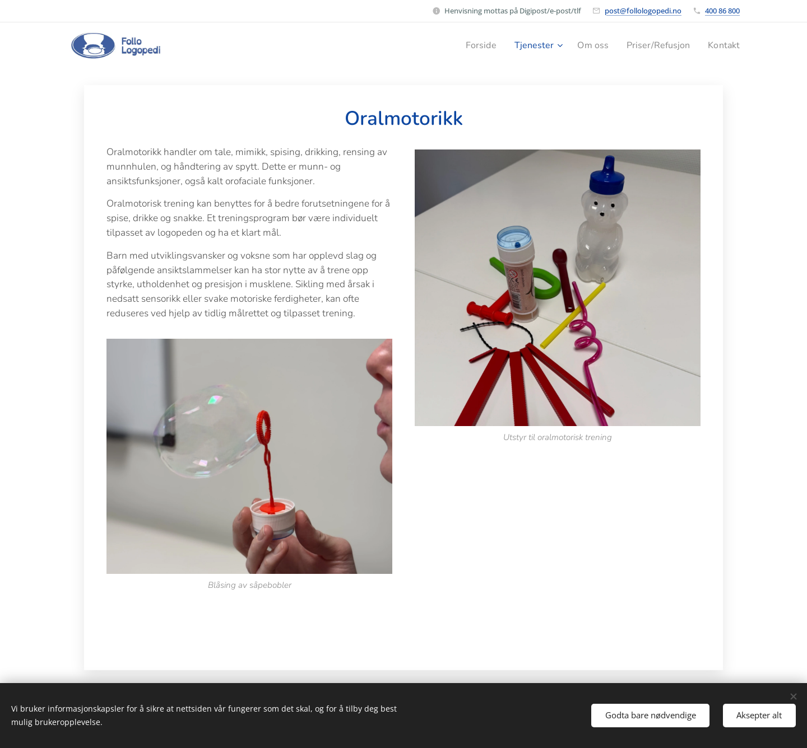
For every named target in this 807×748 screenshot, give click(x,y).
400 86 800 (722, 11)
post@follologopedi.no (643, 11)
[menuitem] (468, 45)
